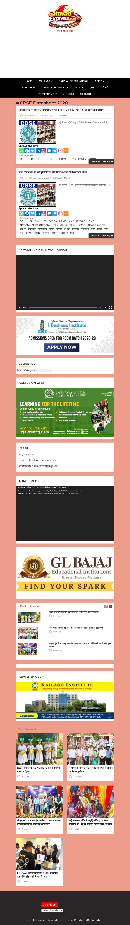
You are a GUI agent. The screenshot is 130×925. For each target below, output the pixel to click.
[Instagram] (43, 150)
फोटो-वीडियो (68, 94)
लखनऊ (37, 232)
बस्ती (93, 229)
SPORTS (79, 87)
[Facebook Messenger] (49, 150)
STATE (98, 81)
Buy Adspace (26, 454)
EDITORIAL (86, 94)
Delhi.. (38, 159)
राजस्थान (28, 232)
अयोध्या (23, 229)
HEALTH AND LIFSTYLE (56, 87)
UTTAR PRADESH (78, 159)
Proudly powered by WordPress (45, 920)
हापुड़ (72, 232)
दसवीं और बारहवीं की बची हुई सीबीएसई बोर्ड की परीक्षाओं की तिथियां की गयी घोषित (53, 172)
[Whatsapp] (21, 150)
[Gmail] (60, 150)
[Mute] (106, 307)
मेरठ (21, 232)
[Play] (19, 307)
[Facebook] (26, 150)
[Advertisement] (66, 54)
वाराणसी (45, 232)
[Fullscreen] (110, 307)
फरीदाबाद (85, 229)
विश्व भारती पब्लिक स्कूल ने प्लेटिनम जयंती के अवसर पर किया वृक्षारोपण (76, 628)
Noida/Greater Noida (65, 225)
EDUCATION (28, 87)
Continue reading (101, 161)
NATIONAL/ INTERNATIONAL (74, 81)
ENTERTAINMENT (47, 94)
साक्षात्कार (55, 232)
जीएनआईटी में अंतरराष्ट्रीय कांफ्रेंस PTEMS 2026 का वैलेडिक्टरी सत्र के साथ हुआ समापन (80, 645)
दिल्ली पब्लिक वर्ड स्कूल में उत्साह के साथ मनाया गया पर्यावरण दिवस (73, 612)
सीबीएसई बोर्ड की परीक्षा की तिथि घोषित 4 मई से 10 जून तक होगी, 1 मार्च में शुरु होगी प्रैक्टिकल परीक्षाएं (62, 110)
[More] (66, 150)
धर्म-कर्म (104, 87)
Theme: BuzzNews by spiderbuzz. (84, 920)
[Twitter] (32, 150)
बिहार (99, 229)
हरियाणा (64, 232)
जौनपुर (59, 229)
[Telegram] (54, 150)
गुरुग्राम (51, 229)
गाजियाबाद (42, 229)
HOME (29, 81)
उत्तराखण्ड (32, 229)
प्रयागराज (75, 229)
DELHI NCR (44, 81)
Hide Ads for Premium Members (37, 460)
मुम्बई (92, 87)
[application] (65, 282)
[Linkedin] (38, 150)
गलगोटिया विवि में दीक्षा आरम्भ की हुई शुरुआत (38, 466)
